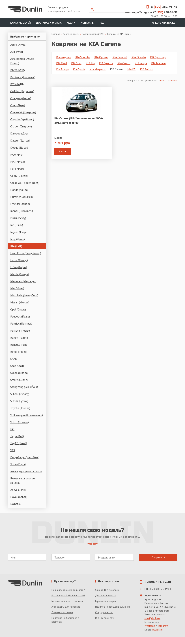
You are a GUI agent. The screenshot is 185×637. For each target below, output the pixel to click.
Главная (55, 34)
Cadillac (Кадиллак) (22, 91)
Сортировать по (134, 80)
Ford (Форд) (17, 168)
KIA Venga (141, 63)
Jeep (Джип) (17, 239)
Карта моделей (20, 22)
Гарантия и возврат (105, 601)
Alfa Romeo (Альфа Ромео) (22, 61)
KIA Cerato (123, 63)
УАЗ (12, 450)
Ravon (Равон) (19, 337)
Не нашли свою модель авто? (68, 590)
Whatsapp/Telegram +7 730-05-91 (151, 12)
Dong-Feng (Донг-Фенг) (24, 457)
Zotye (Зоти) (18, 490)
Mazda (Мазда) (19, 274)
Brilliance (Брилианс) (22, 77)
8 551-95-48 (160, 7)
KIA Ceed (61, 63)
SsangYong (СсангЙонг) (24, 387)
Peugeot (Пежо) (20, 316)
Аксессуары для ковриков (26, 471)
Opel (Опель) (18, 309)
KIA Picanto (139, 57)
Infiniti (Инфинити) (21, 211)
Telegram (163, 625)
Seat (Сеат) (17, 366)
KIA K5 (131, 69)
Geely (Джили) (19, 175)
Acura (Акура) (18, 44)
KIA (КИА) (16, 246)
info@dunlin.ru (152, 618)
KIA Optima (101, 57)
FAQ (102, 22)
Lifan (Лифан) (18, 267)
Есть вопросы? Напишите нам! (68, 595)
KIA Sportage (158, 57)
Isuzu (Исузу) (18, 218)
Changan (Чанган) (20, 98)
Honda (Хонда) (19, 190)
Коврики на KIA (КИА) (93, 34)
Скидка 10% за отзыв (107, 590)
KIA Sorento (82, 57)
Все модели (63, 57)
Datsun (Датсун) (20, 140)
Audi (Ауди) (16, 51)
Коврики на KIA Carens (119, 34)
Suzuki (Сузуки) (19, 401)
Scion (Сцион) (18, 464)
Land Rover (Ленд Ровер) (25, 253)
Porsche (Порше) (20, 330)
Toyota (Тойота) (20, 408)
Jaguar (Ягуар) (18, 232)
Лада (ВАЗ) (17, 436)
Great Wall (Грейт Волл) (24, 182)
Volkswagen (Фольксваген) (26, 415)
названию (172, 80)
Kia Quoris (79, 69)
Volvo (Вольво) (19, 422)
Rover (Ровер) (18, 351)
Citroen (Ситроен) (21, 126)
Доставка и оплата (48, 22)
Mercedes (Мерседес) (23, 281)
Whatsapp (150, 625)
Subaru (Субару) (19, 394)
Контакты (87, 22)
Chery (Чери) (17, 105)
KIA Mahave (158, 63)
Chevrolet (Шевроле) (23, 112)
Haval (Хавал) (18, 497)
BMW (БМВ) (17, 70)
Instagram (157, 629)
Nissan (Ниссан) (19, 302)
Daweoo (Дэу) (19, 133)
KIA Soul (76, 63)
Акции (71, 22)
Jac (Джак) (16, 225)
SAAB (13, 358)
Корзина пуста (163, 22)
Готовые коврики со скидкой (22, 480)
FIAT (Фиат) (17, 161)
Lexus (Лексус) (19, 260)
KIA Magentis (98, 69)
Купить (62, 151)
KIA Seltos (146, 69)
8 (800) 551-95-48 (158, 582)
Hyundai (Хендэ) (20, 204)
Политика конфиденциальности (112, 606)
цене (162, 80)
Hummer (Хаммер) (21, 197)
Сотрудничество (104, 612)
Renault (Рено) (19, 344)
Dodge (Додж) (19, 147)
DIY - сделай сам (104, 617)
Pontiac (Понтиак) (21, 323)
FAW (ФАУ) (16, 154)
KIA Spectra (106, 63)
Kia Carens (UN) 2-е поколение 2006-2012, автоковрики (78, 120)
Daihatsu (15, 504)
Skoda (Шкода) (19, 373)
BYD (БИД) (17, 84)
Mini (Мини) (17, 288)
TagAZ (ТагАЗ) (18, 443)
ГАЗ (12, 429)
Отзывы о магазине (62, 612)
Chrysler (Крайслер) (22, 119)
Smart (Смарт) (19, 380)
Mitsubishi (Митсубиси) (24, 295)
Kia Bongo (62, 69)
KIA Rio (90, 63)
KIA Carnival (120, 57)
